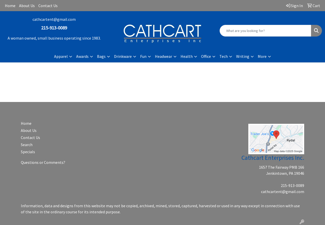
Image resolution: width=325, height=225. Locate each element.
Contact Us (48, 5)
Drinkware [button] (123, 56)
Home (10, 5)
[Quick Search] (265, 31)
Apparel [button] (61, 56)
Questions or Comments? (43, 162)
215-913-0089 (292, 185)
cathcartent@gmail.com (54, 19)
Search (26, 144)
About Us (27, 5)
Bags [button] (101, 56)
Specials (28, 151)
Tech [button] (223, 56)
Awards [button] (82, 56)
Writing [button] (242, 56)
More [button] (262, 56)
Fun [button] (143, 56)
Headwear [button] (163, 56)
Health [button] (187, 56)
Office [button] (206, 56)
